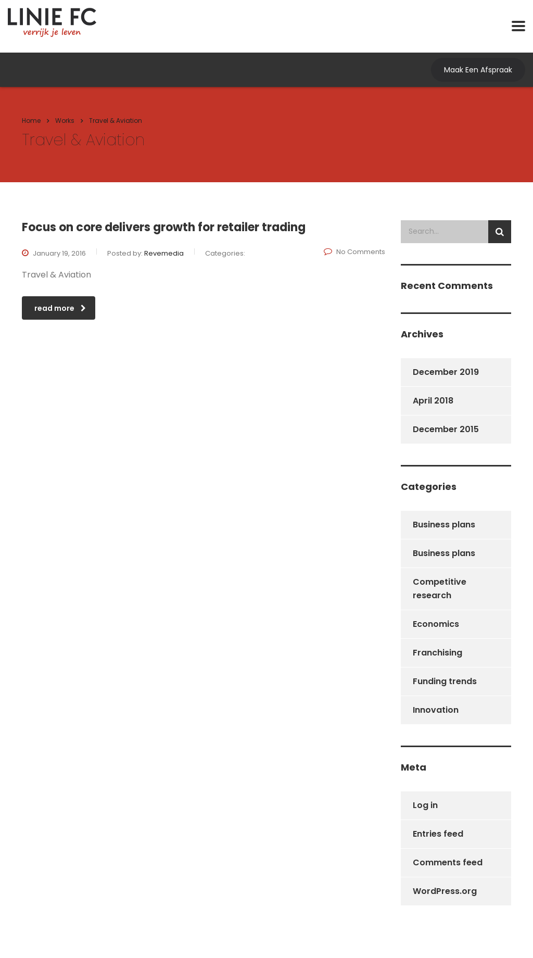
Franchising (437, 653)
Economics (436, 624)
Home (31, 120)
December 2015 (446, 429)
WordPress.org (445, 891)
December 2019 (446, 372)
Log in (425, 805)
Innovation (436, 710)
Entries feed (438, 834)
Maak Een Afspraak (478, 70)
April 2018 (433, 401)
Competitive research (439, 588)
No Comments (354, 252)
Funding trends (445, 681)
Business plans (444, 525)
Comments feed (448, 862)
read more (60, 308)
